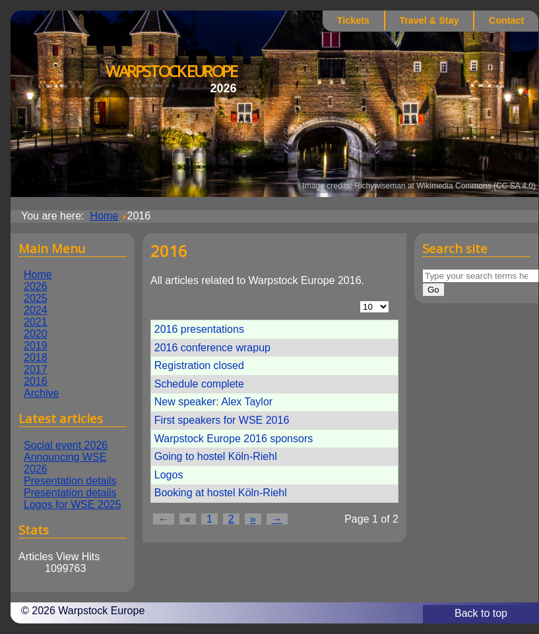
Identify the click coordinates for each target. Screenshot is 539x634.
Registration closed (199, 365)
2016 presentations (199, 329)
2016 (36, 381)
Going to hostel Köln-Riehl (215, 456)
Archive (41, 393)
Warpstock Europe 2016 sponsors (233, 438)
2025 (36, 298)
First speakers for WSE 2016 (222, 420)
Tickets (353, 20)
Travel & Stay (429, 20)
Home (38, 274)
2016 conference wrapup (212, 347)
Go (433, 290)
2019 (36, 345)
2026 (36, 286)
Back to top (481, 613)
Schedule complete (199, 383)
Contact (506, 20)
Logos (168, 474)
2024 (36, 310)
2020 (36, 333)
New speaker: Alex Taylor (213, 401)
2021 (36, 322)
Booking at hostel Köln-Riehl (220, 492)
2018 (36, 357)
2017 (36, 369)
